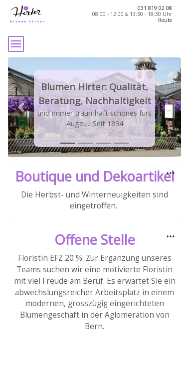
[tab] (67, 143)
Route (165, 19)
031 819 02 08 (155, 7)
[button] (21, 107)
